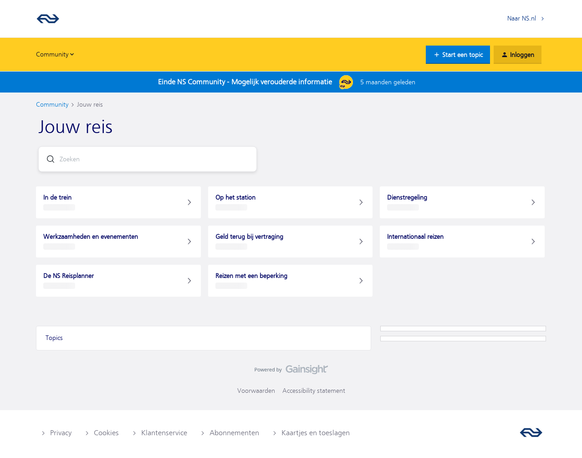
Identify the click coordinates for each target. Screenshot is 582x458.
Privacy (60, 433)
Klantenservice (164, 433)
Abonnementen (234, 433)
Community (52, 104)
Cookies (106, 433)
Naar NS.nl (521, 18)
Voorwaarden (256, 390)
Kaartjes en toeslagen (315, 433)
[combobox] (147, 159)
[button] (458, 55)
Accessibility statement (313, 390)
